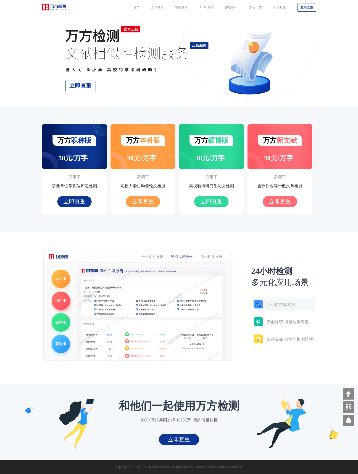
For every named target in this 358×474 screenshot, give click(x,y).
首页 (136, 7)
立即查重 (306, 7)
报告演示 (231, 7)
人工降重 (157, 7)
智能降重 (181, 7)
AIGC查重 (206, 7)
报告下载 (255, 7)
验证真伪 (279, 7)
